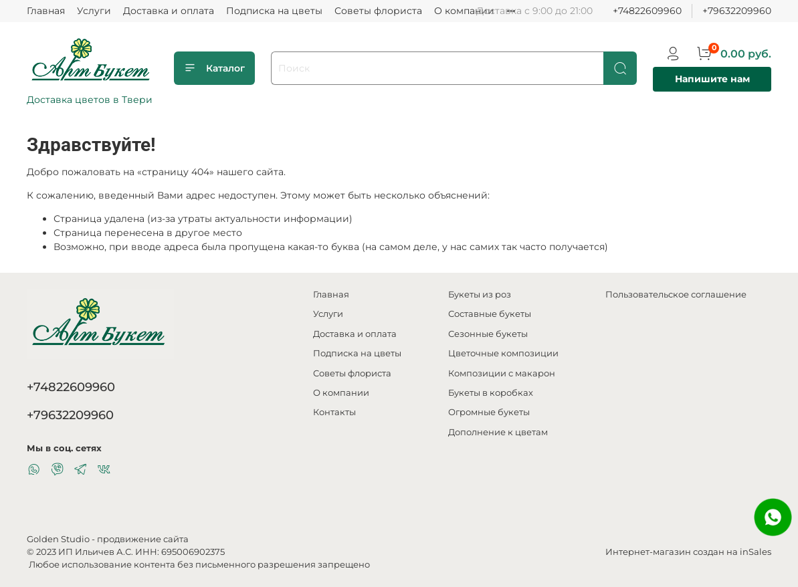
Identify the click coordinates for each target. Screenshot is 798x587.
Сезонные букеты (488, 334)
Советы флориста (378, 11)
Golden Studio (58, 539)
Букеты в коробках (490, 393)
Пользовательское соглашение (675, 294)
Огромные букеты (489, 412)
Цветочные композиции (503, 353)
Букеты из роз (479, 294)
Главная (46, 11)
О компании (464, 11)
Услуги (94, 11)
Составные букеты (489, 314)
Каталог (214, 68)
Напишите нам (712, 79)
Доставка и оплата (168, 11)
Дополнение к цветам (498, 432)
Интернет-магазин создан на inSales (688, 552)
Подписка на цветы (274, 11)
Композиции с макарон (501, 373)
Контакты (334, 412)
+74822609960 (647, 11)
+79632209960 (736, 11)
